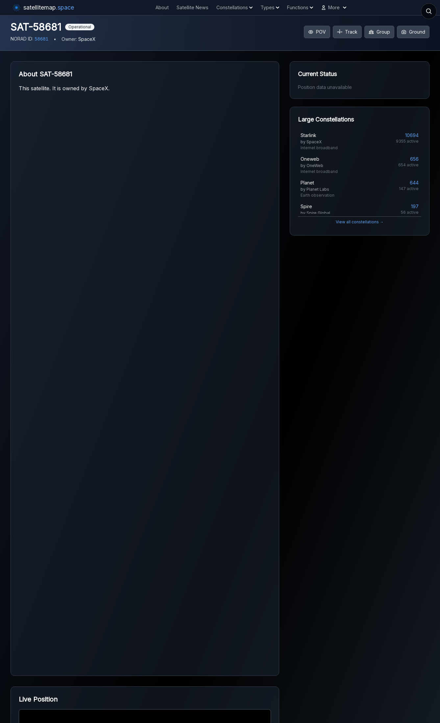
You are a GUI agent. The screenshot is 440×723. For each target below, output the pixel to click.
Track (347, 32)
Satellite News (192, 7)
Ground (413, 32)
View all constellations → (360, 221)
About (162, 7)
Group (379, 32)
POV (317, 32)
